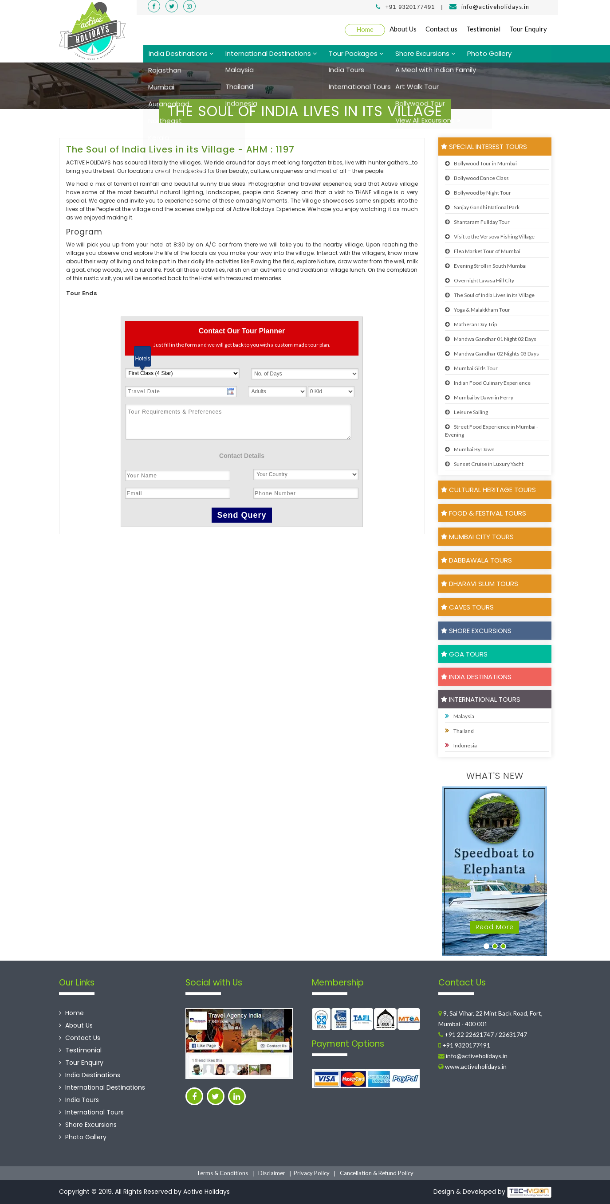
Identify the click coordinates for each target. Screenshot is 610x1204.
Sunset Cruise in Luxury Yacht (484, 464)
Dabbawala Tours (476, 560)
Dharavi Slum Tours (479, 583)
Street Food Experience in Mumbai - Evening (491, 430)
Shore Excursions (425, 53)
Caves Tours (467, 607)
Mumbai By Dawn (470, 449)
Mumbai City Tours (477, 536)
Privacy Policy (312, 1173)
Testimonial (483, 29)
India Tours (79, 1099)
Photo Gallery (489, 53)
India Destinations (181, 53)
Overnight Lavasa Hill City (479, 280)
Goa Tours (464, 654)
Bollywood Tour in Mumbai (481, 163)
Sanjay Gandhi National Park (482, 207)
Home (365, 29)
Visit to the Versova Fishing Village (490, 236)
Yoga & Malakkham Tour (477, 309)
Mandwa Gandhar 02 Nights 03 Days (492, 353)
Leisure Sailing (466, 412)
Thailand (459, 730)
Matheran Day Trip (471, 324)
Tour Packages (356, 53)
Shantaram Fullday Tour (477, 222)
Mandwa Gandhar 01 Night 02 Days (490, 339)
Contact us (441, 29)
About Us (403, 29)
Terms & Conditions (222, 1173)
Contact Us (79, 1037)
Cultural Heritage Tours (488, 489)
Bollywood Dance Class (477, 178)
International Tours (480, 699)
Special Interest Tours (484, 146)
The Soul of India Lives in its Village (490, 295)
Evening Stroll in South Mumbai (486, 265)
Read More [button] (495, 927)
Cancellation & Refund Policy (376, 1173)
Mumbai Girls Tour (471, 368)
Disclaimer (271, 1173)
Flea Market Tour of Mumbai (482, 251)
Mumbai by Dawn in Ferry (479, 397)
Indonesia (461, 745)
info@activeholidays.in (495, 6)
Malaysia (459, 715)
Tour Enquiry (528, 29)
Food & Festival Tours (483, 513)
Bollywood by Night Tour (478, 192)
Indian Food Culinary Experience (488, 382)
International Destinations (271, 53)
